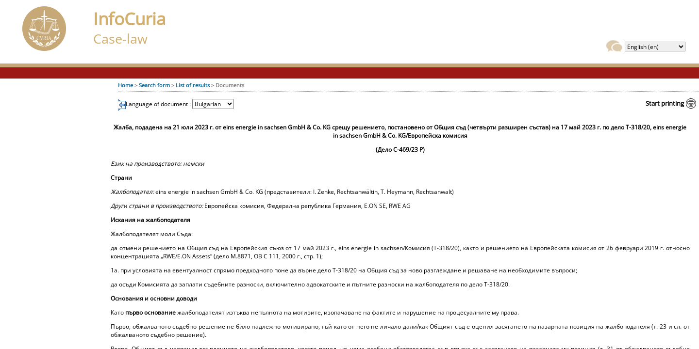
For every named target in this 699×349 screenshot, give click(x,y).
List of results (193, 85)
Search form (154, 85)
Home (125, 85)
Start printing (665, 103)
